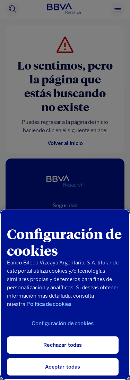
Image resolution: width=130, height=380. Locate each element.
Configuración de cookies (63, 323)
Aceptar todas (62, 367)
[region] (65, 294)
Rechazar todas (62, 345)
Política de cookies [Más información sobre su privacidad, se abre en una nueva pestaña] (49, 304)
